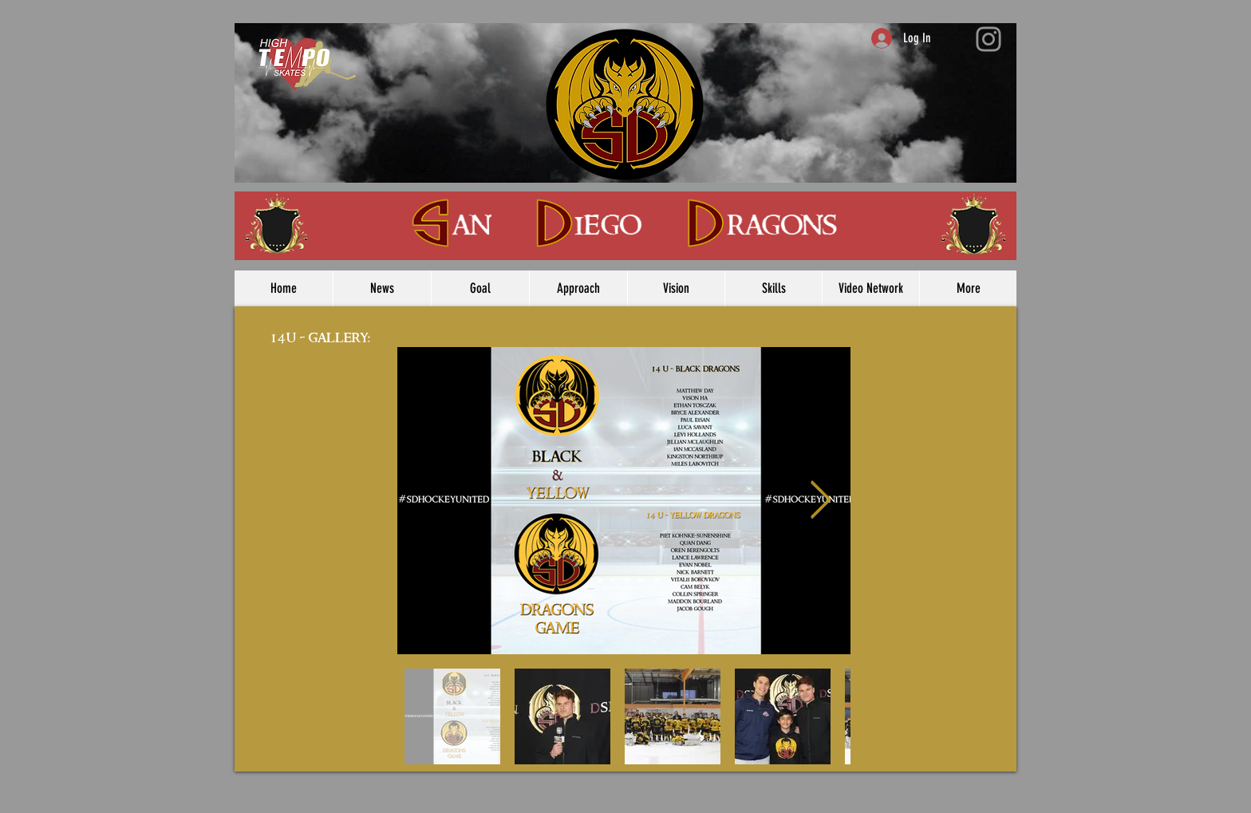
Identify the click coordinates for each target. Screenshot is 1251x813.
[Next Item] (820, 500)
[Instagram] (988, 39)
